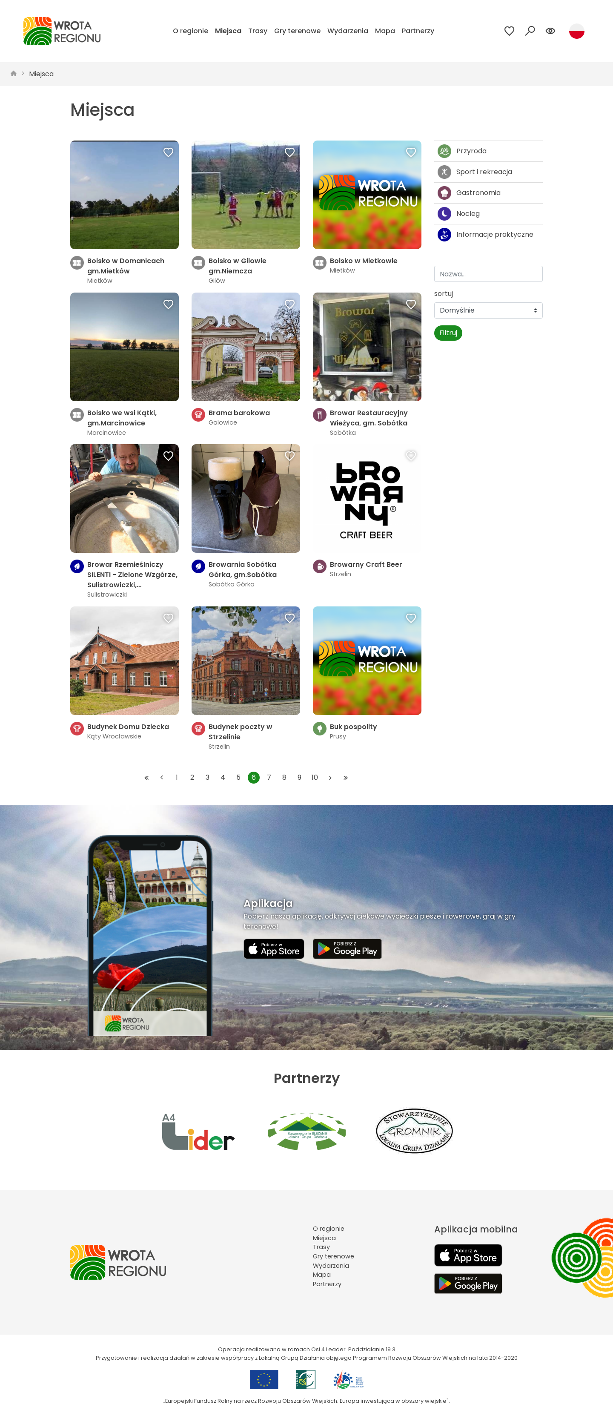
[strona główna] (13, 74)
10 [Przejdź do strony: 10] (315, 777)
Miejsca (228, 31)
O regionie (190, 31)
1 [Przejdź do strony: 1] (177, 777)
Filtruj (448, 333)
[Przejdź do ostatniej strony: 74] (346, 778)
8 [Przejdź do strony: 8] (284, 777)
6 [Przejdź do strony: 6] (254, 777)
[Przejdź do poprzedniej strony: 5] (162, 778)
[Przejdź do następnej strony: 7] (330, 778)
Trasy (257, 31)
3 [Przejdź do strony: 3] (207, 777)
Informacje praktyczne (485, 234)
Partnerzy (418, 31)
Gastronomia (469, 193)
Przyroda (462, 151)
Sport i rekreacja (475, 172)
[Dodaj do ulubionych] (168, 153)
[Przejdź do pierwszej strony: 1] (146, 778)
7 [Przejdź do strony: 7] (269, 777)
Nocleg (459, 214)
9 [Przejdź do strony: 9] (299, 777)
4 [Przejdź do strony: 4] (223, 777)
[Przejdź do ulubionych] (509, 31)
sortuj (443, 294)
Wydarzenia (347, 31)
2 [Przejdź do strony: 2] (192, 777)
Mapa (385, 31)
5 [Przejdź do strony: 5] (238, 777)
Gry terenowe (297, 31)
